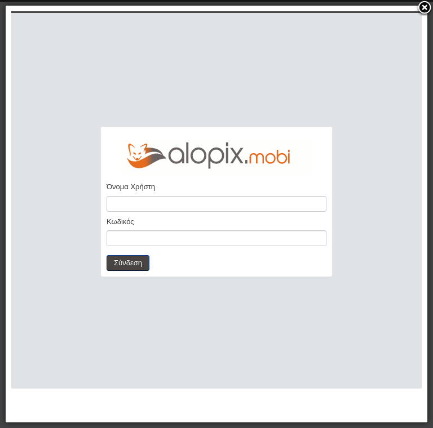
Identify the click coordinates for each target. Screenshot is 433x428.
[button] (424, 8)
